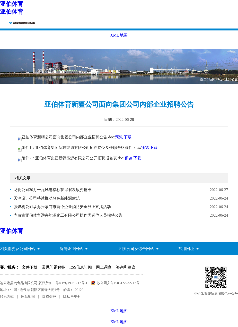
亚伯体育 (11, 4)
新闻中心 (215, 79)
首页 (203, 79)
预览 (119, 137)
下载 (128, 137)
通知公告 (231, 79)
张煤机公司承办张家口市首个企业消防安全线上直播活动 (62, 207)
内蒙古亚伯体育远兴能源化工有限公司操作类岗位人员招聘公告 (68, 215)
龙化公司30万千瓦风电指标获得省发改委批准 (52, 190)
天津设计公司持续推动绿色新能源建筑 (47, 198)
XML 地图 (119, 322)
